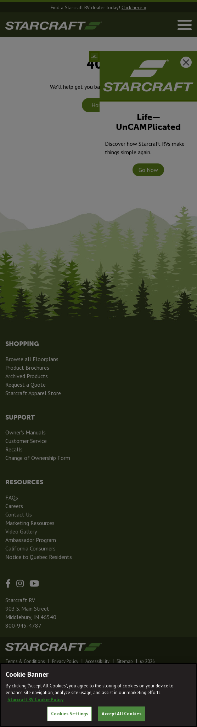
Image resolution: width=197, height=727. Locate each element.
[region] (98, 695)
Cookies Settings (69, 714)
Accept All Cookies (121, 714)
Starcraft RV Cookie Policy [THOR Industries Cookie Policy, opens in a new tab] (35, 700)
